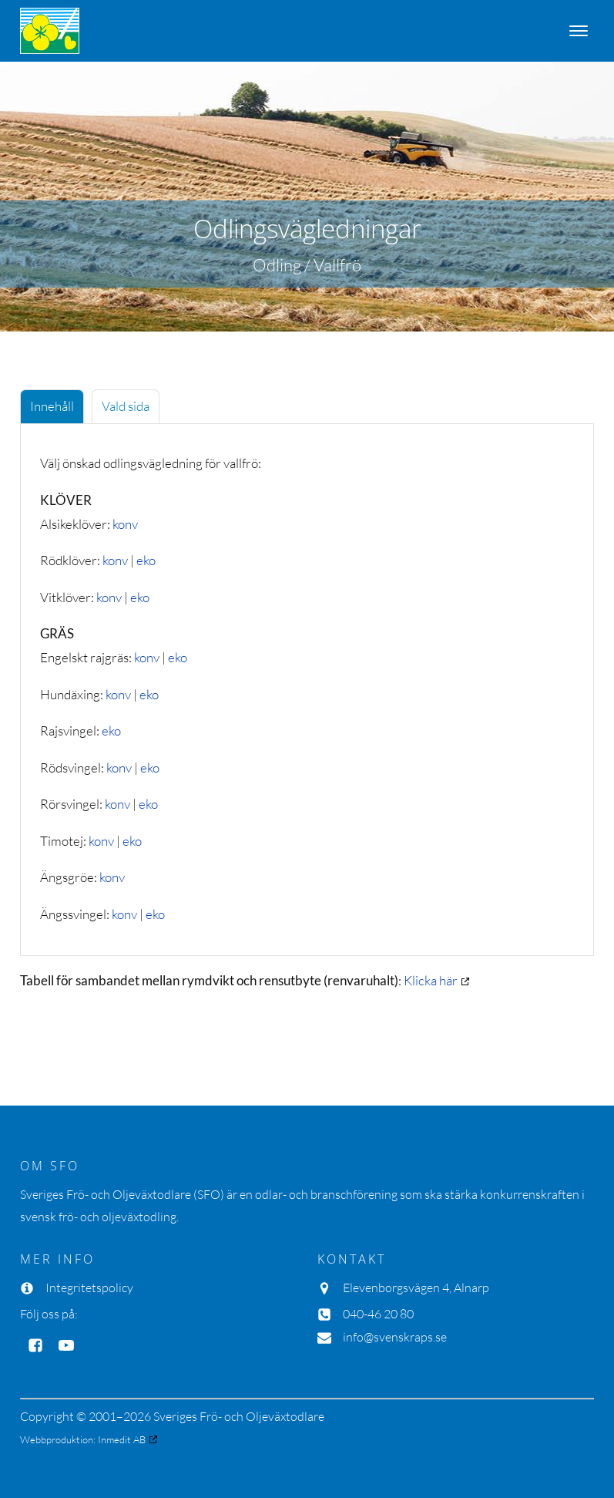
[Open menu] (578, 31)
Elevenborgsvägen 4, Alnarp (416, 1287)
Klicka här (431, 980)
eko (146, 560)
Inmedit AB (122, 1439)
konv (125, 524)
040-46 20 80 (378, 1313)
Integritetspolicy (89, 1287)
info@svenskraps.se (395, 1337)
